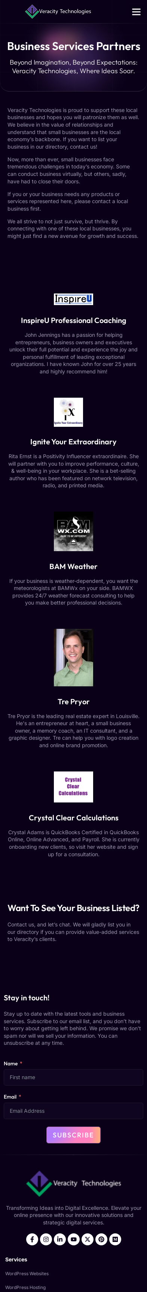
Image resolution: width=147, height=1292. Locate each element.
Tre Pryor (74, 701)
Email (10, 1096)
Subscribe (73, 1135)
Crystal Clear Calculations (74, 817)
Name (11, 1063)
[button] (136, 11)
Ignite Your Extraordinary (73, 441)
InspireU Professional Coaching (73, 320)
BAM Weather (73, 566)
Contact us (20, 924)
